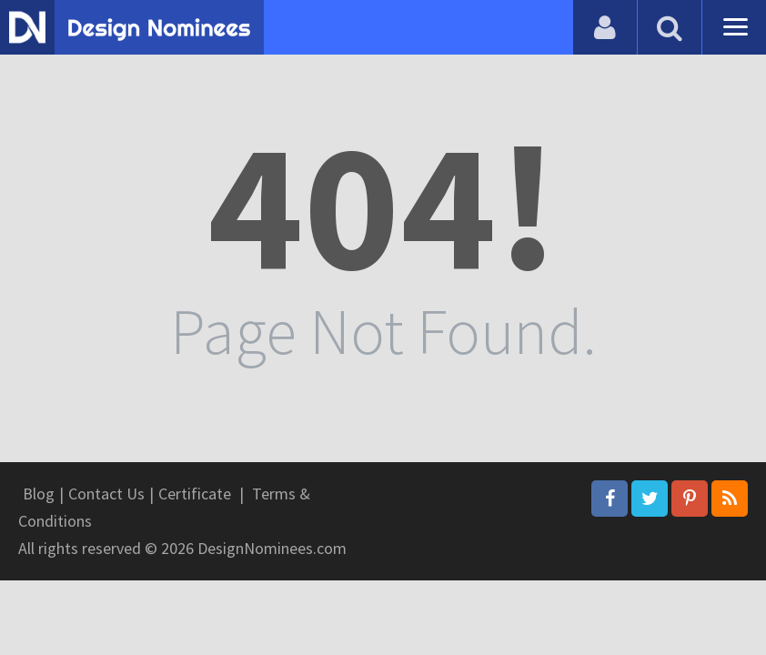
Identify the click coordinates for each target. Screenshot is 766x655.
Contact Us (106, 493)
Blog (39, 493)
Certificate (194, 493)
